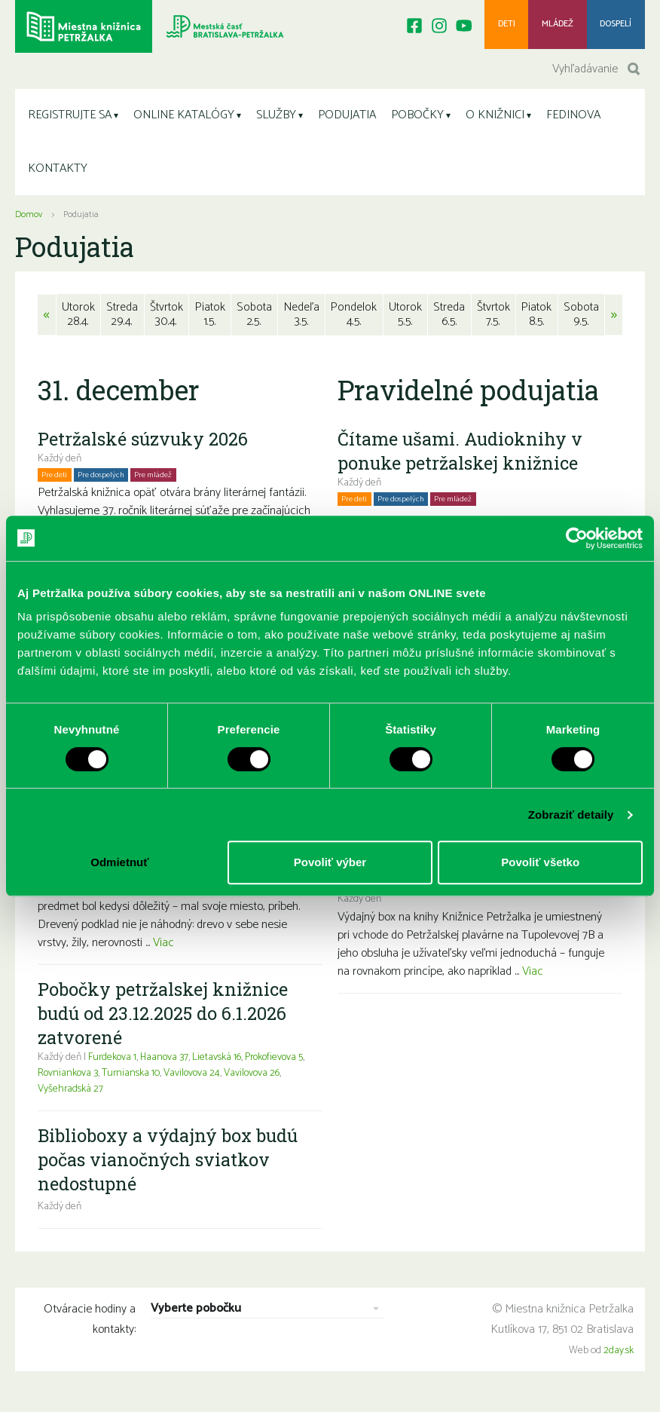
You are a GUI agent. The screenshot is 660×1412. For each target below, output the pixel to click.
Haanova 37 (167, 1061)
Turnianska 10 (141, 1077)
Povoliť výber (330, 862)
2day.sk (618, 1355)
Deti (503, 26)
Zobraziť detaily (571, 814)
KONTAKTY (57, 172)
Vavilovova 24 (204, 1077)
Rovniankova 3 (77, 1077)
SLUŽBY (276, 119)
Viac (163, 947)
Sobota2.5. (255, 318)
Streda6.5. (449, 318)
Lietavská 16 (220, 1061)
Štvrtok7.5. (494, 318)
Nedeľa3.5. (302, 318)
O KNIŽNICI (495, 119)
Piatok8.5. (538, 318)
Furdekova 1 (113, 1061)
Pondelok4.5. (354, 318)
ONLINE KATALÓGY (183, 119)
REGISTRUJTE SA (70, 119)
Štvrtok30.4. (167, 318)
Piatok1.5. (211, 318)
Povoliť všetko (540, 862)
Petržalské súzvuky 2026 (144, 443)
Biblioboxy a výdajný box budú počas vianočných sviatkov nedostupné (171, 1164)
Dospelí (615, 26)
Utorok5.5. (405, 318)
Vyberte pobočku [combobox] (196, 1314)
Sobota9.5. (582, 318)
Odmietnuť (119, 862)
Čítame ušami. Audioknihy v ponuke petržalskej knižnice (461, 455)
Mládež (555, 26)
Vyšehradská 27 (71, 1093)
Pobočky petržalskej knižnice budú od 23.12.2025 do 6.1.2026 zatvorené (164, 1018)
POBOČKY (417, 119)
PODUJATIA (347, 119)
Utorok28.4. (78, 318)
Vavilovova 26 (265, 1077)
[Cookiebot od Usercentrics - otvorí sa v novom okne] (577, 538)
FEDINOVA (573, 119)
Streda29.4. (122, 318)
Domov (28, 218)
